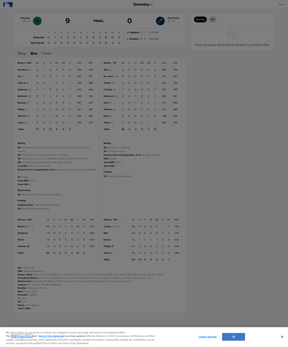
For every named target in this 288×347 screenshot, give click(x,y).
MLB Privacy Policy (21, 336)
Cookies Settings (207, 336)
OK (233, 336)
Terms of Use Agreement (51, 336)
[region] (144, 337)
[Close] (282, 337)
